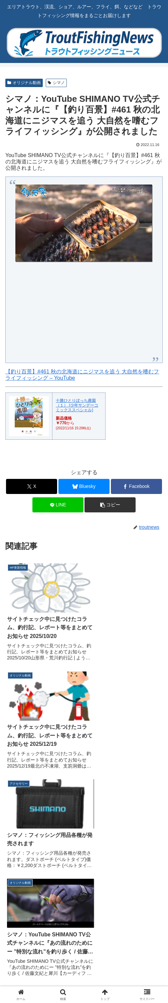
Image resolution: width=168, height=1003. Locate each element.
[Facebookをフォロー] (126, 886)
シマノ (56, 82)
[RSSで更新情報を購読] (84, 919)
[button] (110, 504)
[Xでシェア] (31, 486)
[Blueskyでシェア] (84, 486)
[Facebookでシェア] (136, 486)
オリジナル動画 (24, 82)
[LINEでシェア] (57, 504)
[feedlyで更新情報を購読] (126, 903)
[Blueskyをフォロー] (41, 886)
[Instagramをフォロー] (41, 903)
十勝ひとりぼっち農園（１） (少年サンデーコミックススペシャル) (77, 405)
